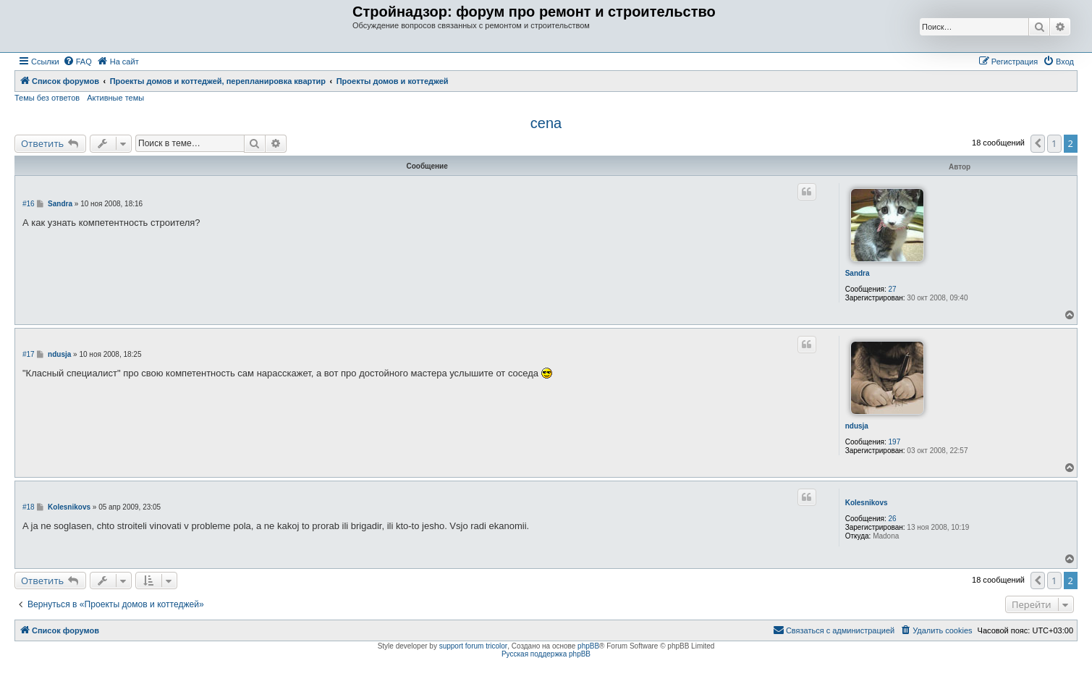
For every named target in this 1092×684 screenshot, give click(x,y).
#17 (28, 354)
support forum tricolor (473, 646)
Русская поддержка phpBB (546, 654)
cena (546, 123)
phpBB (588, 646)
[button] (1037, 143)
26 (893, 519)
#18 (28, 507)
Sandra (857, 273)
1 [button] (1054, 143)
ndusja (856, 426)
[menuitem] (77, 61)
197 (895, 442)
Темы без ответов (47, 97)
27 (893, 289)
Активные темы (115, 97)
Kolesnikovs (866, 503)
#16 (28, 204)
